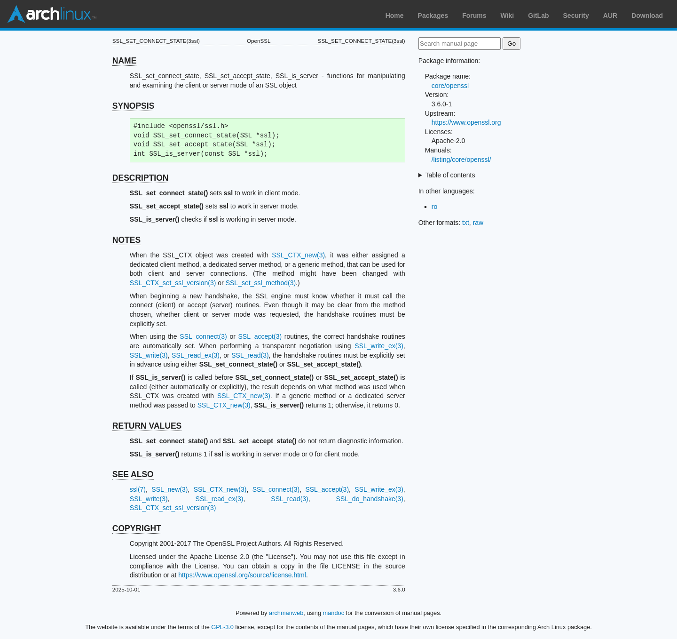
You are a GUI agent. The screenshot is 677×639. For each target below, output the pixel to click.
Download (647, 15)
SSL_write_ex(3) (378, 346)
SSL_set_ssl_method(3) (261, 283)
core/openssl (450, 85)
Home (395, 15)
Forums (474, 15)
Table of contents (450, 175)
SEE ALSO (133, 474)
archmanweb (286, 612)
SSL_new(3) (169, 489)
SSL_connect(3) (203, 336)
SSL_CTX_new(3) (298, 255)
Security (576, 15)
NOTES (126, 240)
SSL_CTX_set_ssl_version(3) (173, 283)
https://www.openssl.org (466, 122)
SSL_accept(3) (260, 336)
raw (478, 222)
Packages (433, 15)
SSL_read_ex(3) (196, 355)
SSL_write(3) (149, 355)
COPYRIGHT (136, 528)
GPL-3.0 (222, 627)
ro (434, 206)
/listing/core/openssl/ (461, 159)
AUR (610, 15)
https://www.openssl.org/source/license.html (242, 575)
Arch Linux (51, 14)
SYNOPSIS (133, 106)
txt (465, 222)
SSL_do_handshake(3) (369, 499)
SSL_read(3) (249, 355)
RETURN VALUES (146, 426)
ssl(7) (138, 489)
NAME (124, 60)
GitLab (538, 15)
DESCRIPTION (140, 178)
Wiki (507, 15)
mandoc (334, 612)
